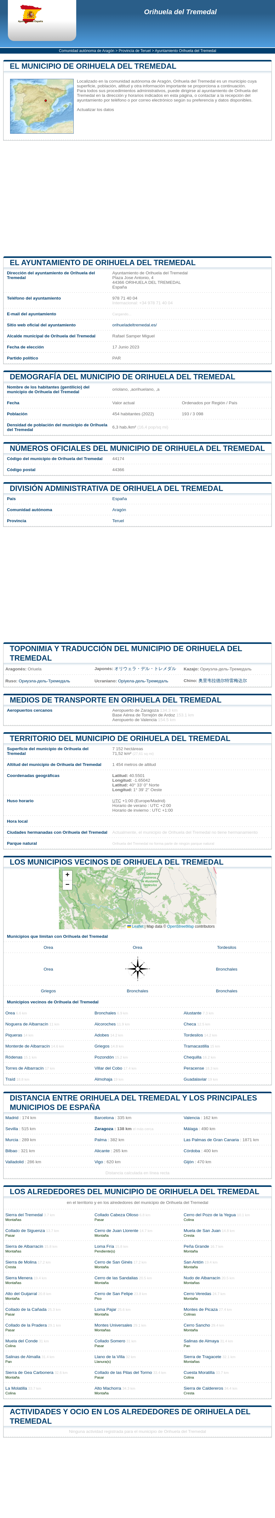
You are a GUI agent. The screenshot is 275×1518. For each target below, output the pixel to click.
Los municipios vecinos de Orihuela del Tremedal (117, 862)
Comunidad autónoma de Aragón (86, 51)
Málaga (191, 1128)
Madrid (12, 1117)
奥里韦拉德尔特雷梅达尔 (222, 680)
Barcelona (104, 1117)
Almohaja (103, 1079)
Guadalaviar (195, 1079)
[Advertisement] (137, 198)
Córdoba (192, 1150)
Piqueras (13, 1035)
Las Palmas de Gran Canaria (211, 1139)
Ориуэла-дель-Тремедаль (44, 681)
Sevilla (11, 1128)
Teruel (118, 520)
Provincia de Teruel (135, 51)
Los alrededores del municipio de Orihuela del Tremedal (134, 1191)
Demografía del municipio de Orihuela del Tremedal (122, 376)
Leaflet (135, 926)
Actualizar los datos (95, 109)
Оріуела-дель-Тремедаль (143, 681)
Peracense (194, 1068)
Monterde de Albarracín (27, 1046)
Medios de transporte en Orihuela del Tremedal (115, 700)
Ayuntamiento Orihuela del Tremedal (185, 51)
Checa (190, 1024)
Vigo (99, 1161)
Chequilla (193, 1057)
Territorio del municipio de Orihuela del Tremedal (120, 738)
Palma (101, 1139)
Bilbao (11, 1150)
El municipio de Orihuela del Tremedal (93, 66)
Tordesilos (226, 947)
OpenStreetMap (180, 926)
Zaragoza (104, 1128)
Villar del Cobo (108, 1068)
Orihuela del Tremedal (180, 12)
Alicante (102, 1150)
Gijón (189, 1161)
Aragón (119, 509)
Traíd (10, 1079)
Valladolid (14, 1161)
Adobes (102, 1035)
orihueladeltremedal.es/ (134, 325)
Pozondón (104, 1057)
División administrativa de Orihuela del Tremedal (116, 488)
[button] (67, 875)
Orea (48, 947)
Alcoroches (105, 1024)
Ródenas (13, 1057)
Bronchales (226, 969)
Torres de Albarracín (24, 1068)
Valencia (192, 1117)
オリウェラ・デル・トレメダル (145, 668)
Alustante (193, 1013)
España (119, 498)
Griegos (48, 991)
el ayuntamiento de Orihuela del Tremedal (103, 262)
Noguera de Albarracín (26, 1024)
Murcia (11, 1139)
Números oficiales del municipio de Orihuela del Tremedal (137, 448)
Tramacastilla (196, 1046)
